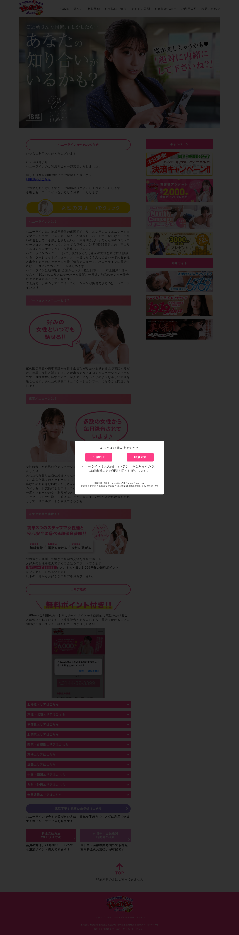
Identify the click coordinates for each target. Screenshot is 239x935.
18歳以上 (99, 457)
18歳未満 (140, 457)
